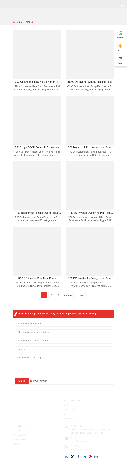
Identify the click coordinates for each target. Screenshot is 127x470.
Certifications (70, 419)
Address (76, 426)
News (66, 414)
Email (74, 437)
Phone (75, 446)
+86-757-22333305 (79, 449)
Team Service (70, 410)
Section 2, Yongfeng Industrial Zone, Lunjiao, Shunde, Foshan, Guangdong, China (90, 431)
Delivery (67, 405)
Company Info (19, 430)
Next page (68, 295)
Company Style (20, 435)
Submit (22, 381)
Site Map (17, 444)
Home (19, 22)
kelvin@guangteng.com (81, 441)
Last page (80, 295)
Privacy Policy (40, 381)
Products (29, 22)
